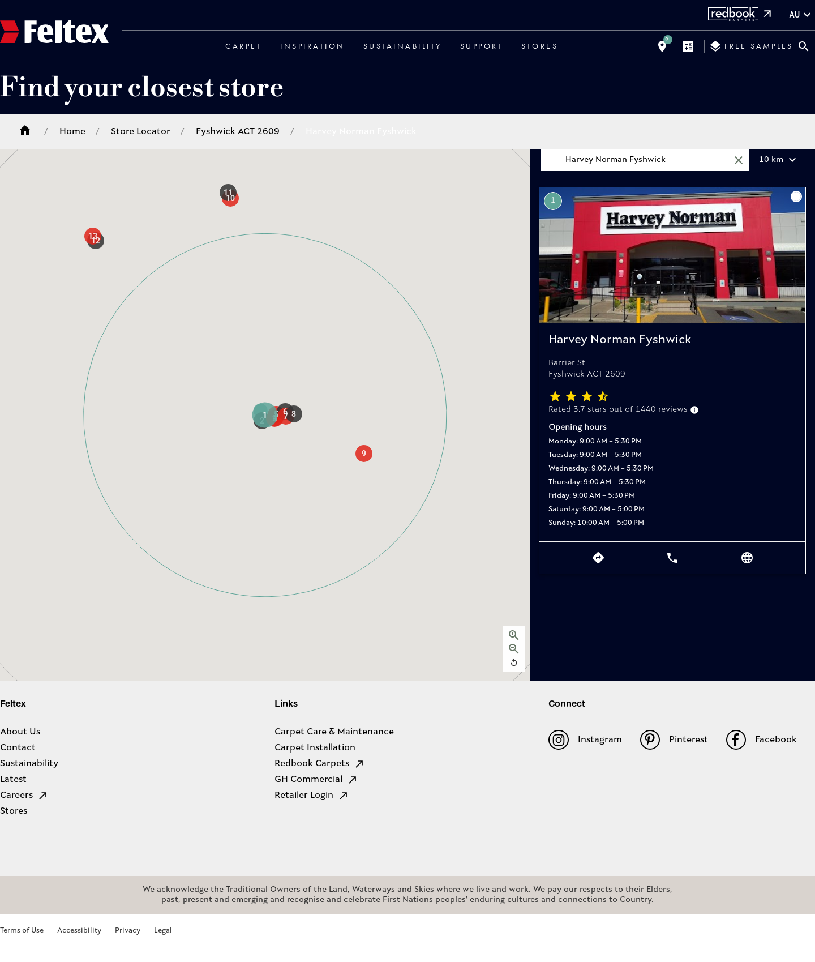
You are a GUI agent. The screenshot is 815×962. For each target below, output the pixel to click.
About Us (20, 732)
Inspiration (312, 46)
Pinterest (674, 740)
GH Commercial (316, 779)
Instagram (584, 740)
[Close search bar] (803, 46)
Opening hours (577, 428)
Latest (13, 779)
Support (482, 46)
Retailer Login (311, 795)
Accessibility (79, 930)
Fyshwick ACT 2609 (238, 131)
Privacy (127, 930)
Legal (163, 930)
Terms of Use (22, 930)
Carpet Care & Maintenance (334, 732)
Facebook (761, 740)
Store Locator (140, 131)
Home (72, 131)
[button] (265, 415)
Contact (18, 748)
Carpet (243, 46)
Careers (24, 795)
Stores (539, 46)
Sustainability (402, 46)
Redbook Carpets (319, 763)
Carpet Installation (314, 748)
